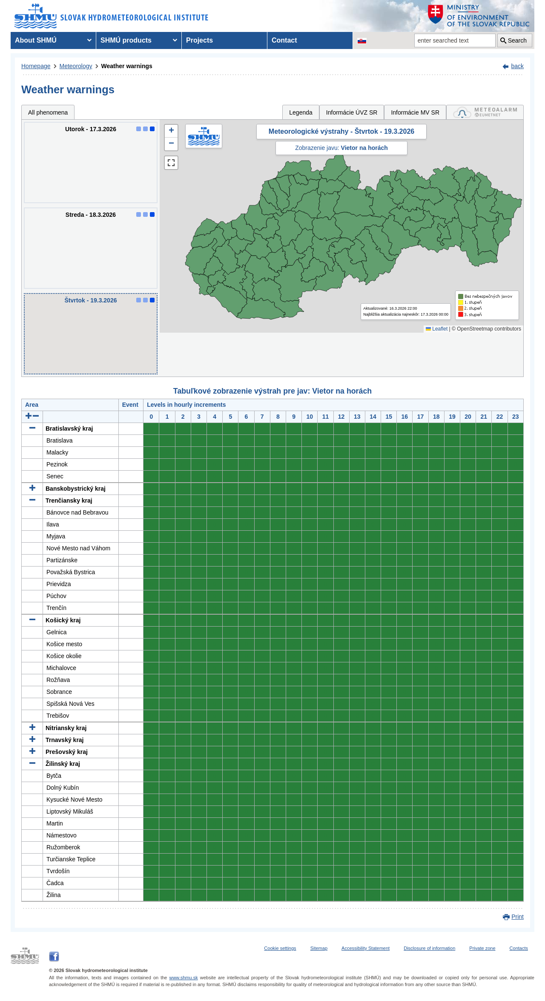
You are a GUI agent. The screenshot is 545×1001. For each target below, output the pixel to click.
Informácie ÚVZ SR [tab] (352, 112)
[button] (171, 131)
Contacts (519, 948)
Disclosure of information (429, 948)
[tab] (485, 112)
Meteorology (76, 66)
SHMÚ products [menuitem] (126, 40)
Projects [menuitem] (199, 40)
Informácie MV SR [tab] (415, 112)
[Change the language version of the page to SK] (362, 40)
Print (517, 916)
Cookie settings (280, 948)
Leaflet (436, 329)
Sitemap (318, 948)
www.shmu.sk (183, 977)
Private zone (482, 948)
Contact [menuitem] (284, 40)
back (517, 66)
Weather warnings (126, 66)
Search (517, 40)
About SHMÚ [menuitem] (36, 40)
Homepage (36, 66)
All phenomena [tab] (48, 112)
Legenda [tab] (301, 112)
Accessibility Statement (365, 948)
